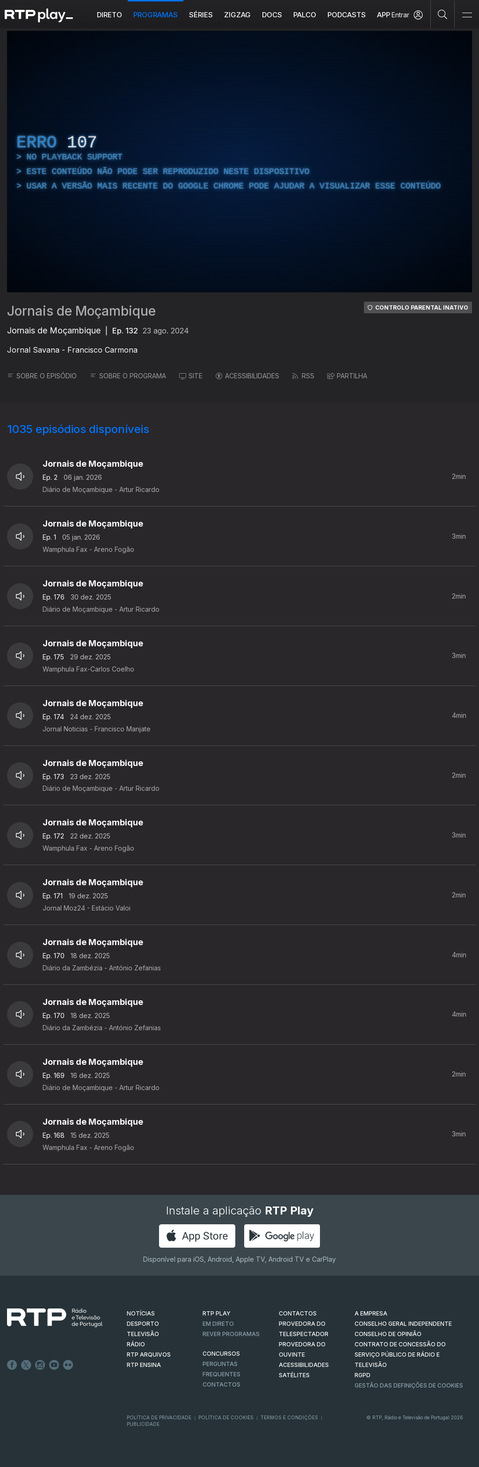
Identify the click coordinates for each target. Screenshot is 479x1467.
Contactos (221, 1384)
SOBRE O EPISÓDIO (42, 376)
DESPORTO (143, 1323)
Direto (109, 14)
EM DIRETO (218, 1323)
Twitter (26, 1365)
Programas (155, 14)
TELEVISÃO (143, 1333)
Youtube (54, 1365)
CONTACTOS (298, 1313)
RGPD (362, 1375)
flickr (68, 1365)
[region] (239, 161)
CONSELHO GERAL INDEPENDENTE (403, 1323)
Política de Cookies (226, 1417)
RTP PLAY (217, 1313)
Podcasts (346, 14)
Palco (304, 14)
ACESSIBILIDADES (247, 376)
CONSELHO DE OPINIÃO (388, 1333)
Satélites (294, 1375)
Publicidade (143, 1424)
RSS (303, 376)
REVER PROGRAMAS (231, 1333)
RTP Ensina (144, 1364)
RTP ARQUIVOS (149, 1354)
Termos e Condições (289, 1417)
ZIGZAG (237, 14)
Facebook (12, 1365)
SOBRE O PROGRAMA (128, 376)
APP (383, 14)
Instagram (40, 1365)
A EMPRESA (371, 1313)
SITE (191, 376)
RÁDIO (136, 1344)
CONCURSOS (221, 1353)
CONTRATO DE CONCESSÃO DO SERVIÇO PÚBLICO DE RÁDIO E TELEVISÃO (400, 1354)
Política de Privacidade (159, 1417)
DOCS (272, 14)
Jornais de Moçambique (81, 311)
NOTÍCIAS (141, 1313)
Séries (201, 14)
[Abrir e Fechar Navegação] (467, 15)
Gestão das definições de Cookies (409, 1385)
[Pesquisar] (443, 14)
